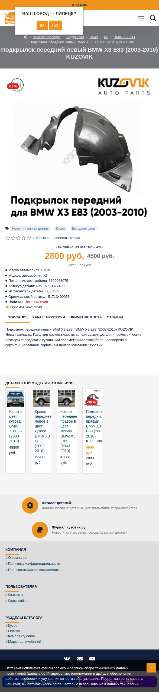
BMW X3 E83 (124, 37)
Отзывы (115, 317)
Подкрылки (75, 37)
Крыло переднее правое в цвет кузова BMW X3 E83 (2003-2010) (68, 431)
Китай (60, 228)
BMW (93, 37)
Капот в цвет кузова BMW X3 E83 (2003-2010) (15, 426)
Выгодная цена (83, 228)
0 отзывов (41, 238)
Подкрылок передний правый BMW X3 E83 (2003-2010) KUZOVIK (96, 426)
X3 (106, 37)
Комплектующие (46, 37)
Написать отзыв (67, 238)
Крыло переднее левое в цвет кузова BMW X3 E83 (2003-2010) (43, 431)
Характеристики (48, 317)
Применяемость (85, 317)
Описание (18, 317)
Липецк (79, 5)
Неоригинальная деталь (30, 228)
